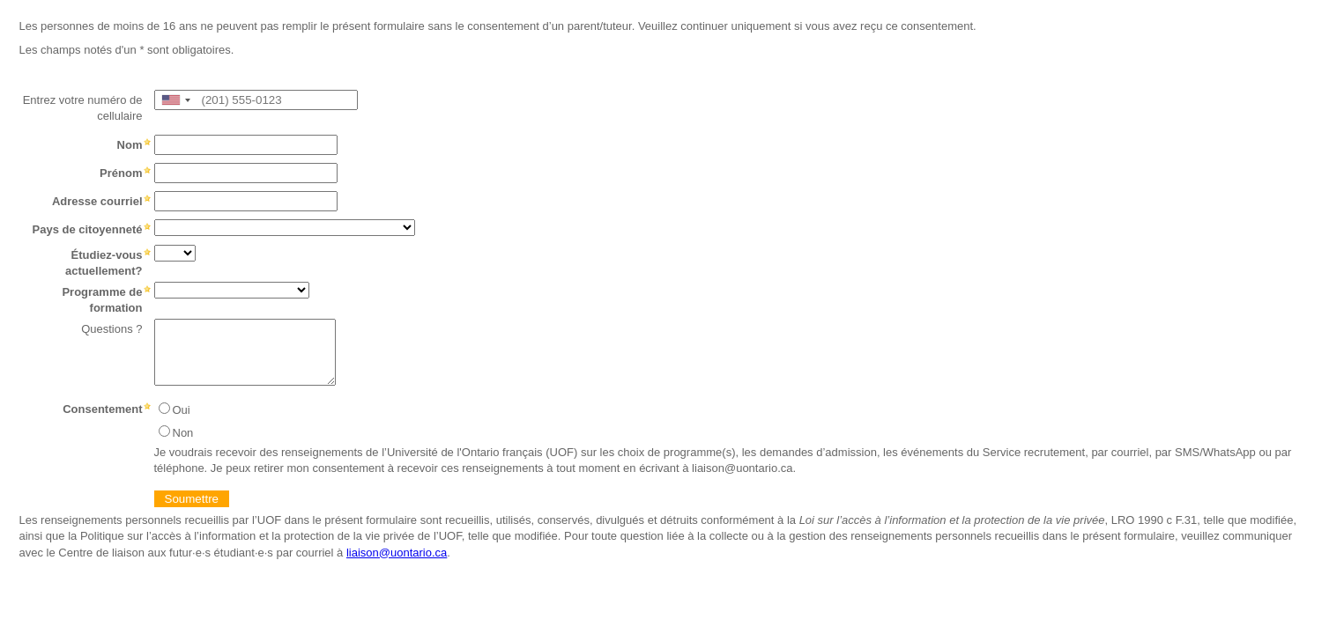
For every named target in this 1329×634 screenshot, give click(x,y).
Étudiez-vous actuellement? (103, 262)
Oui (181, 410)
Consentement (102, 409)
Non (183, 432)
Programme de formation (102, 299)
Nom (130, 144)
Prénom (121, 173)
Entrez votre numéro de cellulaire (83, 107)
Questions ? (111, 328)
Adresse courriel (97, 201)
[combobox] (175, 100)
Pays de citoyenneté (88, 229)
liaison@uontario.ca (396, 552)
